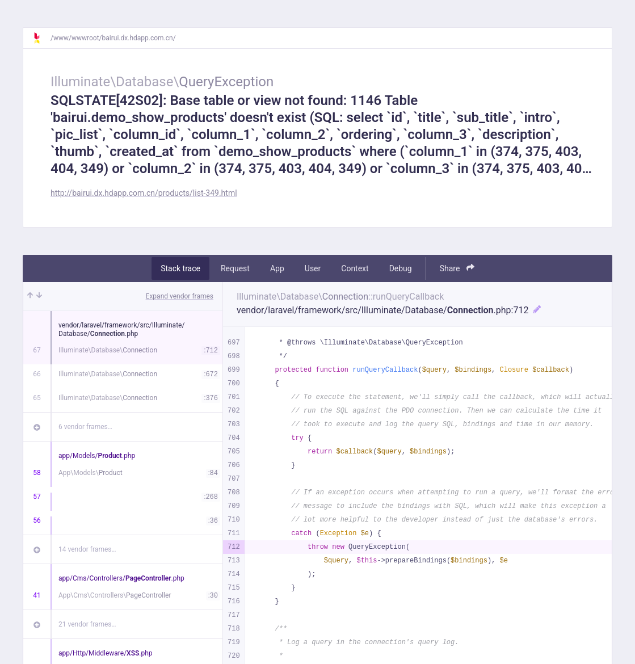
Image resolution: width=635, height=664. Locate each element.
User (313, 268)
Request (235, 268)
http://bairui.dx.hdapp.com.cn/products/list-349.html (144, 192)
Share (457, 268)
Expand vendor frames (179, 296)
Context (354, 268)
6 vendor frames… (85, 427)
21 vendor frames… (87, 624)
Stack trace (180, 268)
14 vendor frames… (87, 549)
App (277, 268)
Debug (400, 268)
